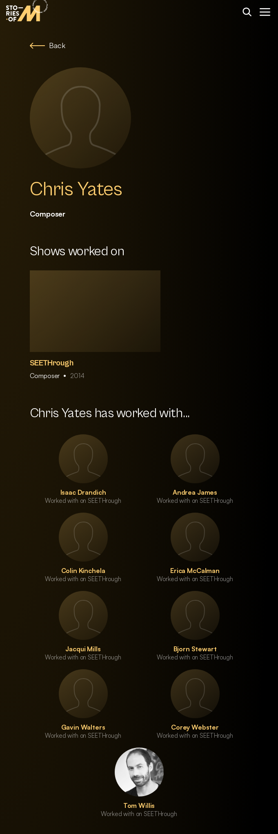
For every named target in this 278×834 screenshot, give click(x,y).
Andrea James (195, 492)
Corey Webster (195, 727)
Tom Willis (139, 805)
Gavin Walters (83, 727)
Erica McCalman (195, 570)
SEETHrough (51, 363)
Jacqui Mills (82, 649)
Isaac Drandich (83, 492)
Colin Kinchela (83, 570)
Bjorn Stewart (195, 649)
